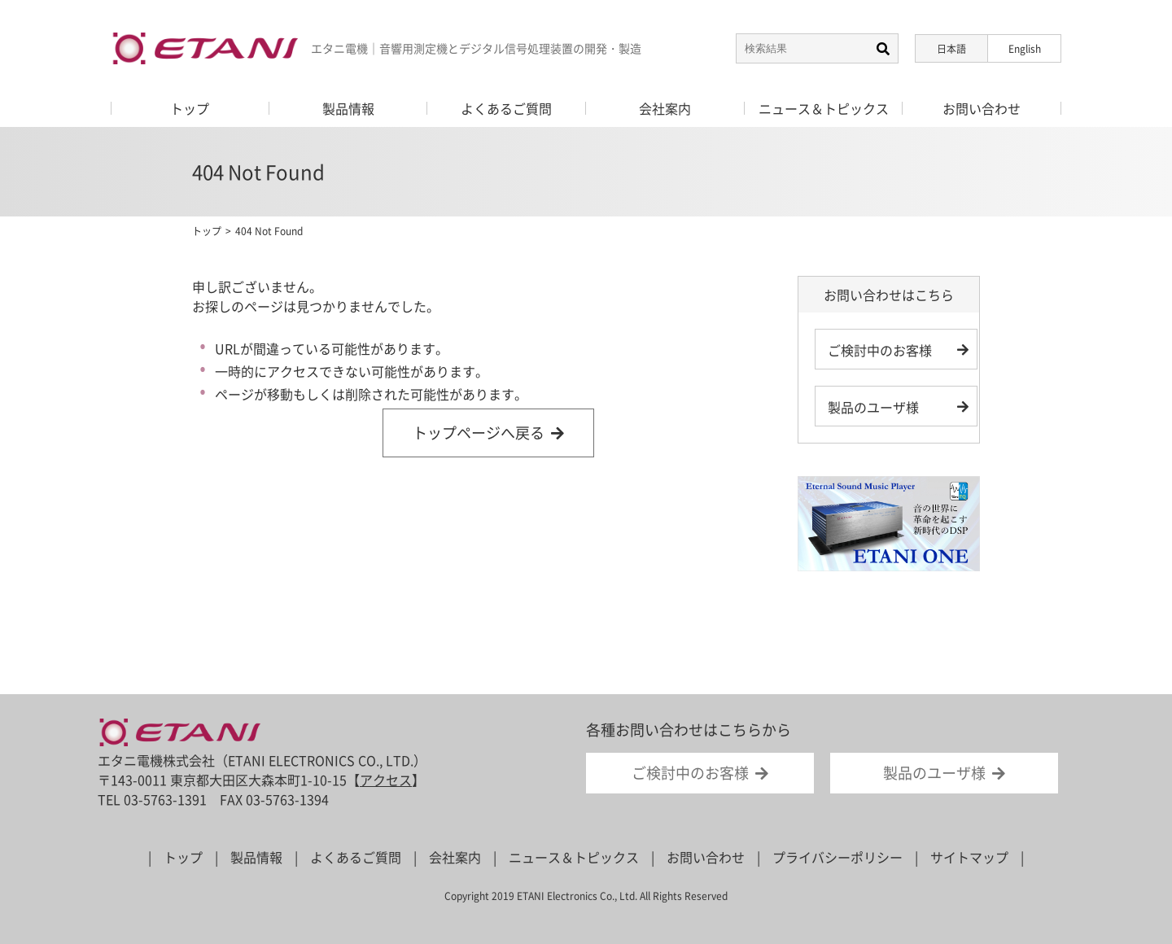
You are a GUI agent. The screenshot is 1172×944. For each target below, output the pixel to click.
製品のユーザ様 (873, 407)
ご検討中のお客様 (880, 350)
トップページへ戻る (478, 433)
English (1024, 49)
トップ (206, 231)
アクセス (386, 779)
